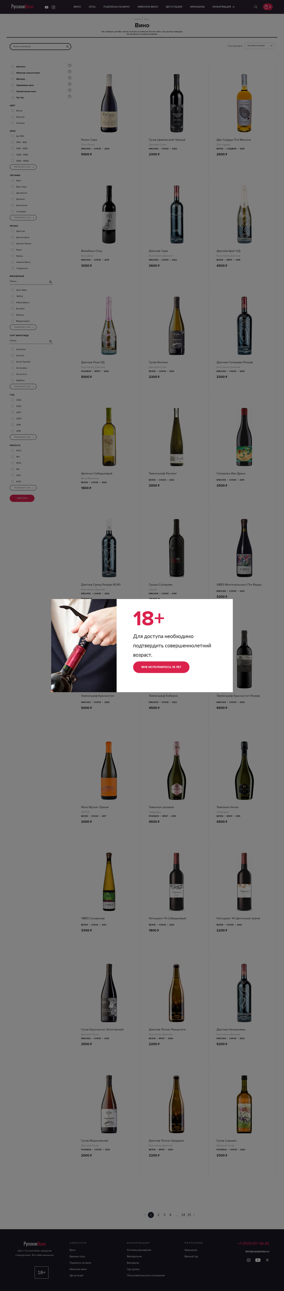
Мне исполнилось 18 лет (161, 667)
